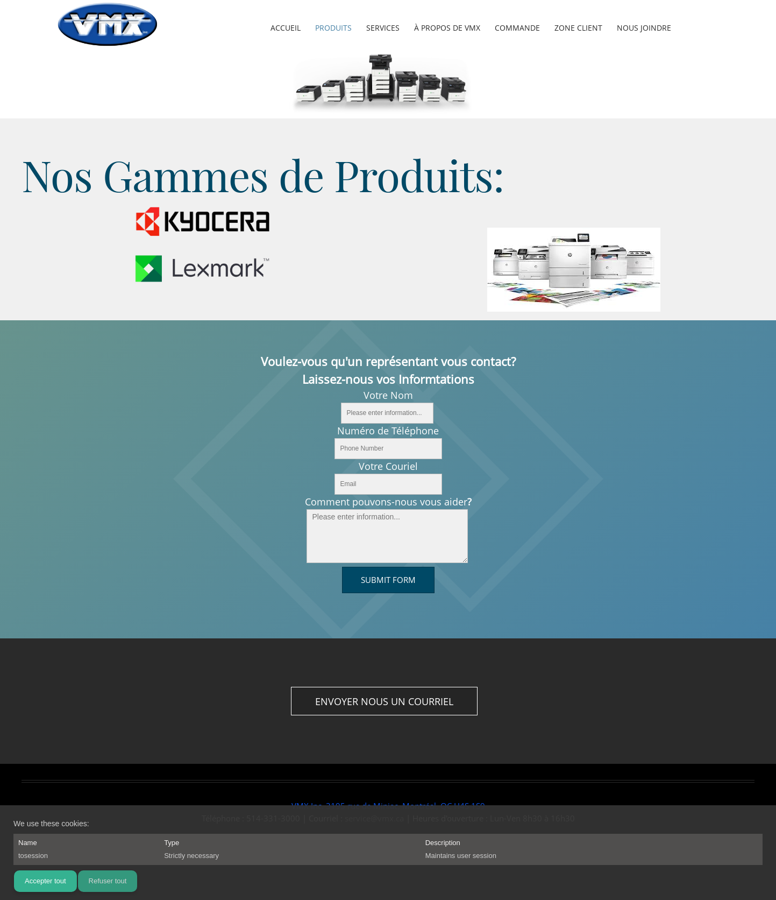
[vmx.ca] (107, 27)
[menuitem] (286, 29)
